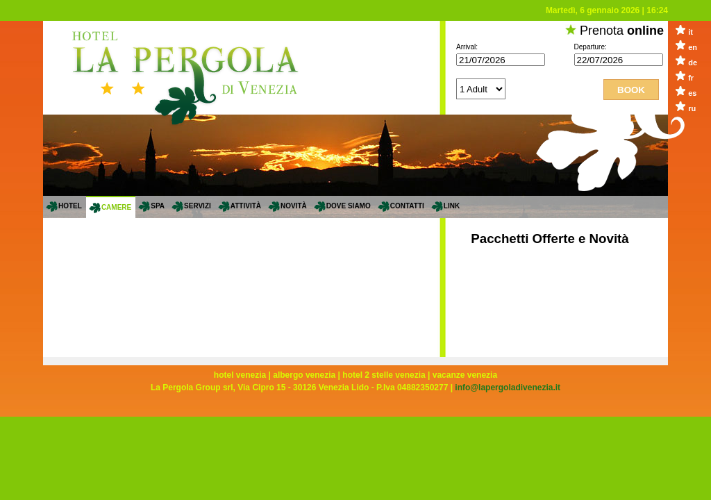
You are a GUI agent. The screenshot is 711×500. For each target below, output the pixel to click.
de (692, 62)
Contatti (407, 206)
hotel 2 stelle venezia (383, 375)
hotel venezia (240, 375)
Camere (116, 207)
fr (691, 78)
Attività (246, 206)
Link (452, 206)
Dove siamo (348, 206)
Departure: (590, 47)
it (690, 32)
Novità (294, 206)
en (692, 47)
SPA (158, 206)
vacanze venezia (465, 375)
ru (692, 108)
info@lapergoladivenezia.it (507, 387)
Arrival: (467, 47)
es (692, 93)
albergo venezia (304, 375)
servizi (197, 206)
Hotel (70, 206)
